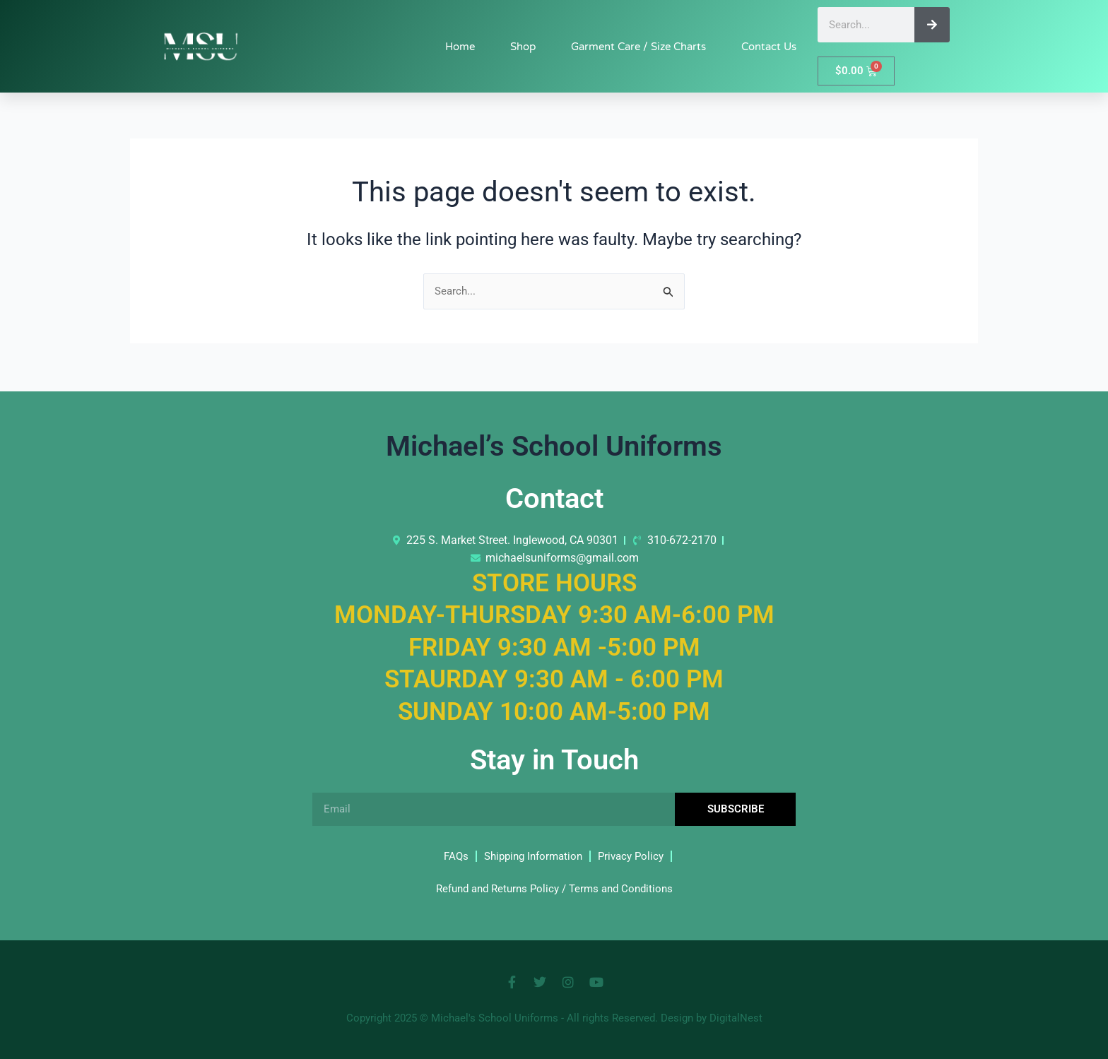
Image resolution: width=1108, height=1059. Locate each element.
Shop (523, 46)
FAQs (450, 856)
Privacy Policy (635, 856)
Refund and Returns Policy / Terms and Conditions (554, 888)
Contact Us (768, 46)
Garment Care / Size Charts (638, 46)
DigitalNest (735, 1018)
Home (460, 46)
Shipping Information (531, 856)
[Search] (932, 24)
